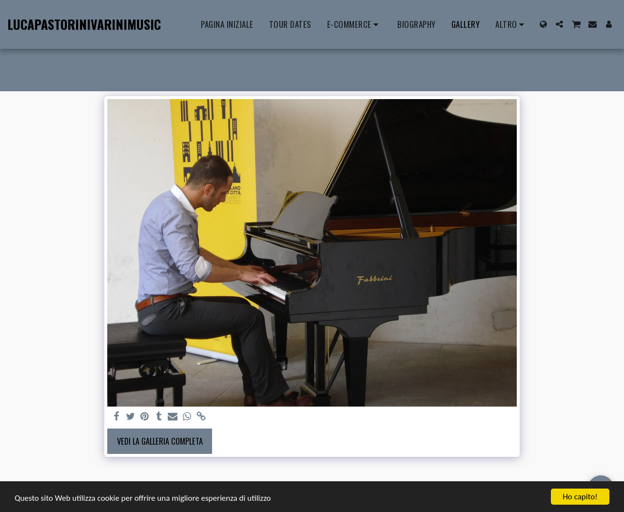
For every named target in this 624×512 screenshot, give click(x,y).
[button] (559, 24)
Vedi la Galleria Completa (160, 441)
